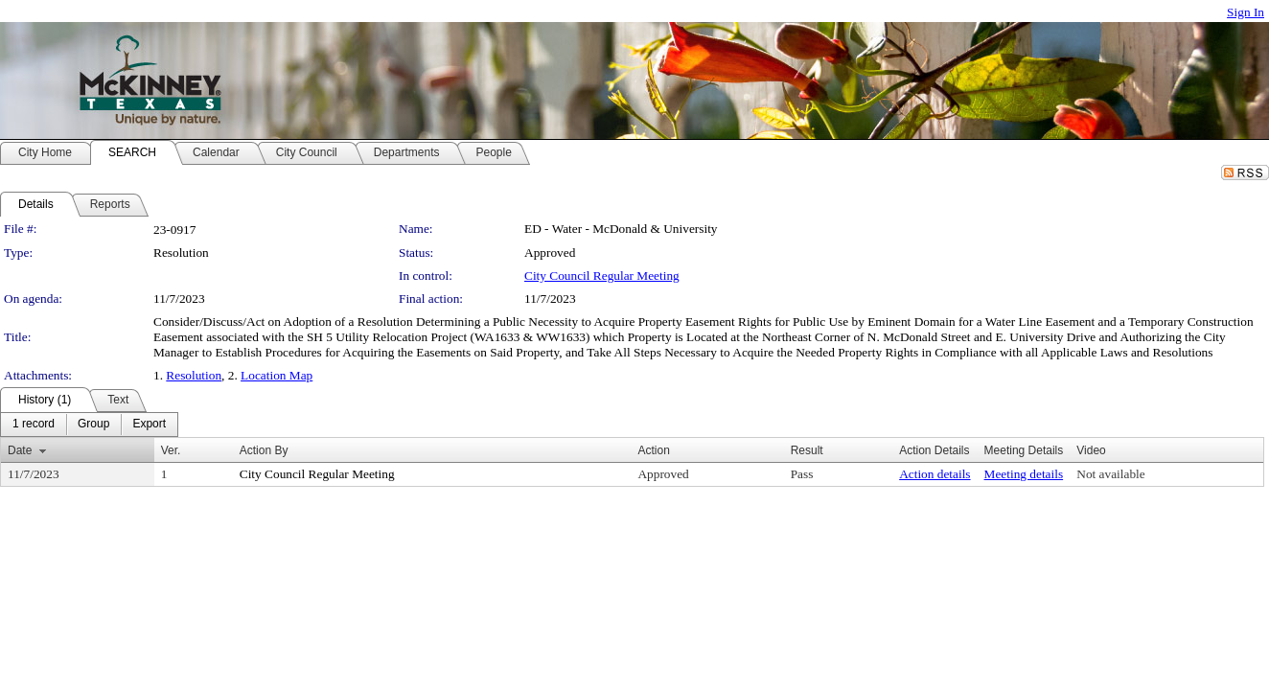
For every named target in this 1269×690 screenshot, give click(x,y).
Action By (264, 450)
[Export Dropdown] (149, 424)
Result (807, 450)
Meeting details (1024, 474)
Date (20, 450)
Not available (1110, 474)
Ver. (171, 450)
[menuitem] (33, 424)
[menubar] (89, 424)
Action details (934, 474)
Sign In (1245, 12)
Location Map (276, 375)
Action (653, 450)
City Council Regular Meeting (602, 275)
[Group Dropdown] (93, 424)
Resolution (193, 375)
